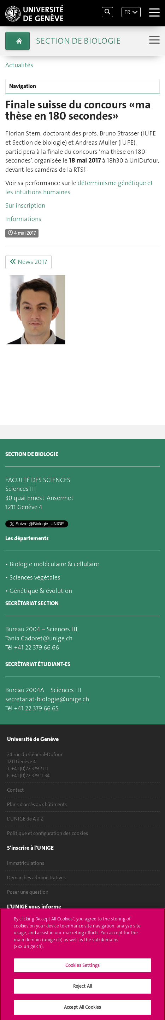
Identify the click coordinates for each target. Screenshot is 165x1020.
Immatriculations (25, 863)
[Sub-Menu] (153, 40)
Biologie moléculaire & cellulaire (54, 564)
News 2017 (28, 262)
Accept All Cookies (82, 1009)
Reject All (82, 988)
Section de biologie (78, 41)
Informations (23, 219)
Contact (15, 790)
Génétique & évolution (41, 591)
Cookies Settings (82, 967)
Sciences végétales (35, 577)
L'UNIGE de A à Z (25, 819)
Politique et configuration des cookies (47, 833)
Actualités (19, 65)
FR (127, 12)
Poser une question (27, 892)
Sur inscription (25, 205)
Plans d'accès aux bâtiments (37, 804)
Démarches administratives (36, 877)
